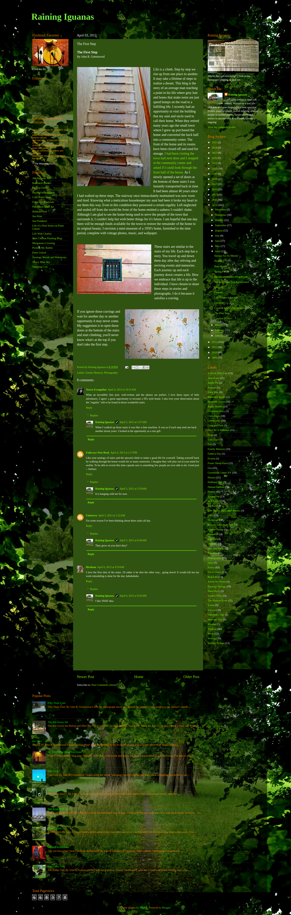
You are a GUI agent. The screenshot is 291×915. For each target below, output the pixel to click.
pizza (210, 562)
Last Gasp (53, 770)
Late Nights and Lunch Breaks (224, 510)
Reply (89, 407)
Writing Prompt (216, 643)
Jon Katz (212, 505)
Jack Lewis (214, 501)
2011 (215, 347)
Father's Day (214, 453)
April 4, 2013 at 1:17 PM (123, 452)
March (219, 324)
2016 (215, 189)
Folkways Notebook (43, 202)
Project (218, 260)
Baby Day (213, 392)
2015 (215, 194)
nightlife (212, 539)
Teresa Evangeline (96, 389)
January (219, 335)
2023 (215, 152)
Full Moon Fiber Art (43, 206)
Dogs (210, 434)
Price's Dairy (214, 572)
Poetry (211, 567)
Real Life (213, 576)
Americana (213, 378)
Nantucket (213, 534)
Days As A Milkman (218, 430)
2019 (215, 173)
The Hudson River (217, 600)
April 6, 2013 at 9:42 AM (133, 595)
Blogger (166, 907)
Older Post (191, 677)
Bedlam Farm (39, 187)
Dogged (218, 287)
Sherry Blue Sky (41, 262)
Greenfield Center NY (219, 472)
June (218, 240)
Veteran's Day (215, 619)
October (219, 220)
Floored (218, 292)
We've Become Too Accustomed (231, 281)
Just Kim (37, 216)
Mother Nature (215, 529)
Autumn (212, 387)
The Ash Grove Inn (58, 722)
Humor (211, 491)
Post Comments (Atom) (104, 684)
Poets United (39, 252)
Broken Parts (55, 828)
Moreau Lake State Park (220, 524)
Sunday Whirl (215, 595)
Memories (213, 520)
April (218, 251)
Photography (111, 372)
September (221, 225)
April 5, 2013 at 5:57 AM (133, 422)
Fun (210, 468)
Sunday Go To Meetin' (226, 255)
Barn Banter (220, 266)
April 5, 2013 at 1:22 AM (111, 515)
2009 (215, 357)
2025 (215, 142)
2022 (215, 157)
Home (138, 677)
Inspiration (213, 496)
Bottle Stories (215, 406)
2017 (215, 184)
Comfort (218, 302)
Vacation (212, 610)
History (212, 477)
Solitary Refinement (58, 847)
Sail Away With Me (58, 809)
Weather (212, 624)
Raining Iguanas (62, 17)
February (220, 330)
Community (214, 420)
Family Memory (94, 372)
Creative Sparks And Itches (228, 307)
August (219, 230)
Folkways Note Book (97, 452)
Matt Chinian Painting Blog (47, 238)
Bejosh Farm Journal (43, 192)
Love (210, 515)
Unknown (91, 515)
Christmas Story (216, 411)
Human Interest (216, 486)
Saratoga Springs (217, 586)
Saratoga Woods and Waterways (49, 257)
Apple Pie (213, 382)
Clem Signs (214, 415)
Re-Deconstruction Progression (231, 276)
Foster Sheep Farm (218, 463)
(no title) (37, 741)
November (221, 214)
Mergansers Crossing (43, 243)
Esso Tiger (213, 439)
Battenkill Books (41, 183)
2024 (215, 147)
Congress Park (215, 425)
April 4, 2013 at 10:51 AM (122, 389)
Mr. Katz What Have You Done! (65, 752)
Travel (211, 605)
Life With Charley (42, 233)
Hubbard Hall (39, 211)
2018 (215, 178)
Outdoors (213, 543)
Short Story (214, 591)
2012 (215, 341)
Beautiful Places (216, 401)
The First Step (222, 313)
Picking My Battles (42, 247)
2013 (215, 205)
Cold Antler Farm (41, 197)
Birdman (91, 567)
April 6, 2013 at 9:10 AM (110, 567)
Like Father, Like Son (226, 297)
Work (211, 633)
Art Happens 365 (41, 178)
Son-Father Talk (56, 866)
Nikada (143, 907)
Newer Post (85, 677)
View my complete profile (222, 127)
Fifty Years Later (57, 702)
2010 (215, 352)
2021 (215, 163)
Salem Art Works (217, 581)
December (221, 209)
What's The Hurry (57, 790)
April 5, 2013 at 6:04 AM (133, 540)
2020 (215, 168)
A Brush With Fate (218, 373)
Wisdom (212, 628)
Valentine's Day (216, 614)
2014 (215, 199)
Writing (212, 638)
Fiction (211, 458)
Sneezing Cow (40, 266)
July (217, 235)
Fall (210, 444)
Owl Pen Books (216, 548)
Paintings (213, 553)
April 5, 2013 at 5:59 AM (133, 488)
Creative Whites (223, 318)
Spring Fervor (221, 271)
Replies (94, 415)
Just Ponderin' (39, 221)
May (218, 246)
